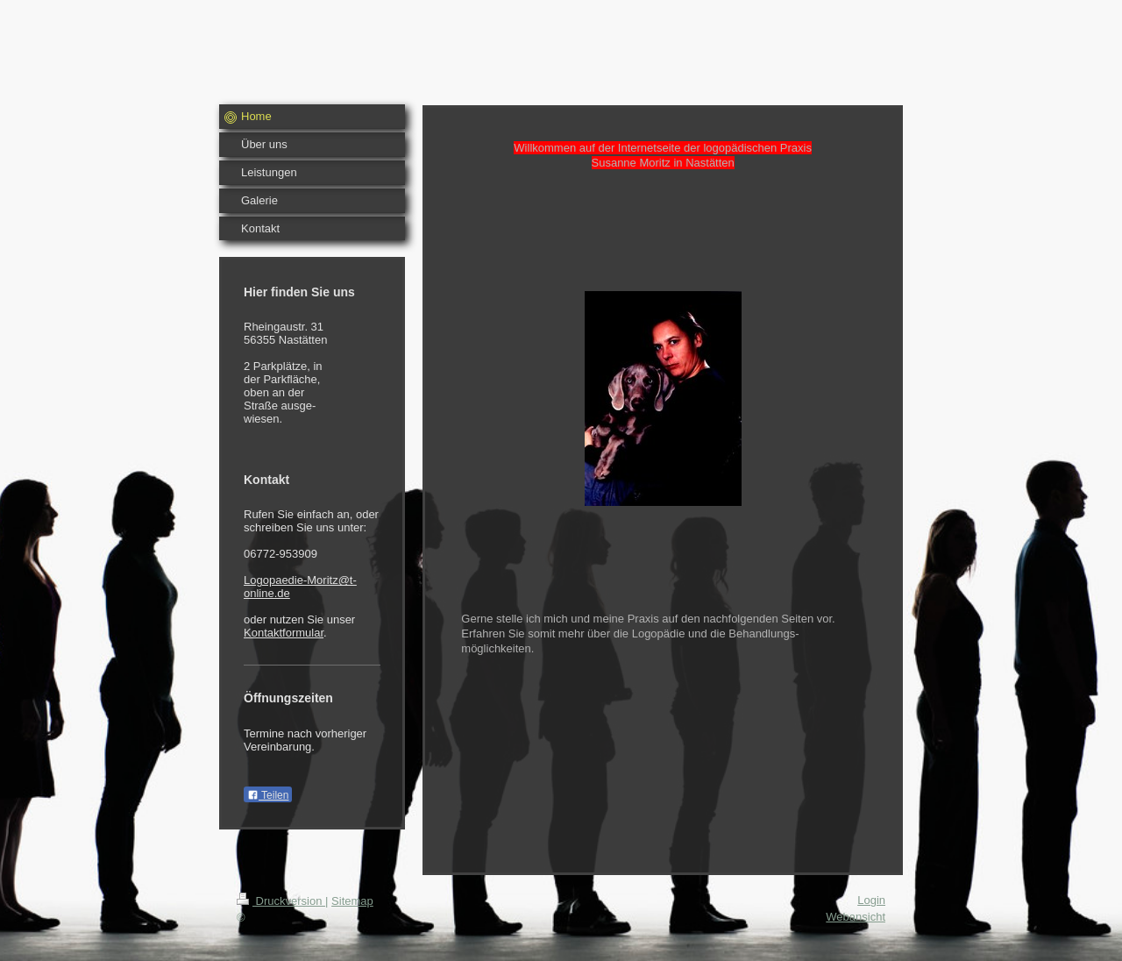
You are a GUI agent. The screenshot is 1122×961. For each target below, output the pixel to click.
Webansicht (855, 916)
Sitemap (352, 901)
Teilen (267, 795)
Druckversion (281, 901)
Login (871, 900)
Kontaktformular (283, 632)
